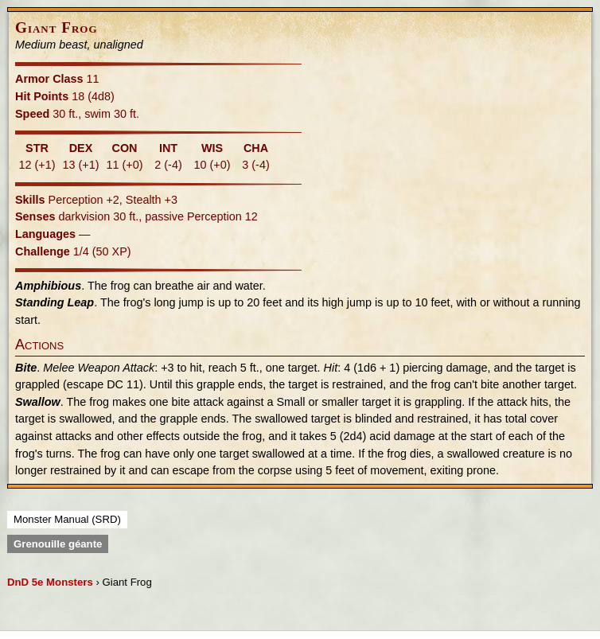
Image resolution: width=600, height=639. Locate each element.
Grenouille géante (58, 544)
